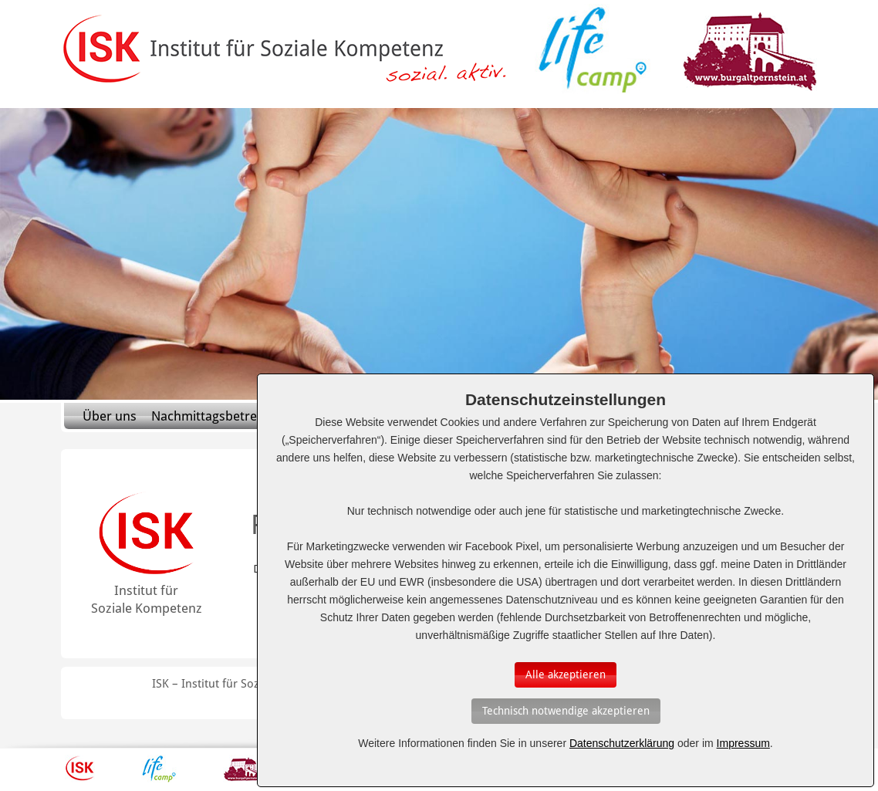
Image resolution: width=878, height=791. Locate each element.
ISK (80, 769)
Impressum (743, 743)
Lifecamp (159, 769)
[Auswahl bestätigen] (565, 675)
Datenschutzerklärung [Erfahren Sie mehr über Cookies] (621, 743)
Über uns (110, 416)
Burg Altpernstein (245, 769)
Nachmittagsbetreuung (219, 416)
